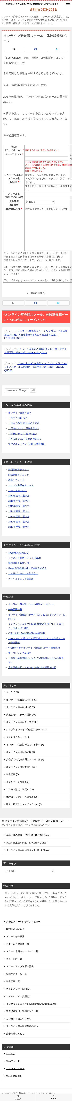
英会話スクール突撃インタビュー (23, 921)
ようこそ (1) (12, 692)
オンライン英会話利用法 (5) (20, 707)
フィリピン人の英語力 (19, 653)
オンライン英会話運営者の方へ (22, 1026)
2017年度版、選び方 (18, 495)
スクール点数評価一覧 (17, 944)
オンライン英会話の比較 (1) (20, 752)
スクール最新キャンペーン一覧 (22, 951)
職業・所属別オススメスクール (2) (24, 804)
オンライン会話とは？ (19, 412)
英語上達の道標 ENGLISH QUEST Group (28, 835)
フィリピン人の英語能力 (18, 996)
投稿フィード (13, 1061)
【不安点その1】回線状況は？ (23, 428)
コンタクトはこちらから (18, 1018)
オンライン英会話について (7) (21, 699)
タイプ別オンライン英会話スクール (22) (27, 729)
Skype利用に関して (18, 552)
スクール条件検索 (15, 936)
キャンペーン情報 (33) (17, 782)
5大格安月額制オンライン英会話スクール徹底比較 (34, 647)
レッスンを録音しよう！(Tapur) (24, 557)
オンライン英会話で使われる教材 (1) (25, 744)
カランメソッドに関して (18, 988)
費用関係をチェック (18, 469)
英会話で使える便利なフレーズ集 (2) (25, 759)
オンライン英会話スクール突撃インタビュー (31, 604)
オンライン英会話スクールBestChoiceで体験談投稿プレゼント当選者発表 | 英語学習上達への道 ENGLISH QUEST (35, 334)
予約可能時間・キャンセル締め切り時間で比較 (32, 667)
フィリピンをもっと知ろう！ (23, 573)
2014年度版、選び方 (18, 511)
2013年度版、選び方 (18, 516)
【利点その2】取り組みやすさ (23, 423)
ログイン (10, 1053)
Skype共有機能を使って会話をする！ (27, 568)
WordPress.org (13, 1076)
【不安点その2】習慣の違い (22, 433)
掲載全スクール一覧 (16, 974)
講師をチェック (16, 480)
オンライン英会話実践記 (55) (21, 767)
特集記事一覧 (15, 609)
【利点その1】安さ (18, 418)
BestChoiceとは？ (15, 929)
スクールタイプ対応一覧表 (20, 966)
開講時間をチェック (18, 475)
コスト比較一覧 (14, 959)
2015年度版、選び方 (18, 506)
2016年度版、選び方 (18, 500)
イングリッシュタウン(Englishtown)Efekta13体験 (31, 1004)
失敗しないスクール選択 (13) (21, 714)
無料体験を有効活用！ (19, 563)
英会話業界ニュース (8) (18, 737)
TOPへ (54, 1097)
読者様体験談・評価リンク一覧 (22, 1011)
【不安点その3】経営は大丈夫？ (25, 438)
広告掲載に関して (15, 1033)
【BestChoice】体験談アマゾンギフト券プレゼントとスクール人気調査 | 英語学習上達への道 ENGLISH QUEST (35, 367)
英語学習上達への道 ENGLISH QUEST (27, 842)
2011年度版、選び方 (18, 527)
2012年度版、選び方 (18, 521)
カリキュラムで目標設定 (20, 578)
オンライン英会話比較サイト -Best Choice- (28, 850)
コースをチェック (17, 490)
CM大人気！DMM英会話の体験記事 (26, 633)
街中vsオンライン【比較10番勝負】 (26, 444)
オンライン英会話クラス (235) (21, 722)
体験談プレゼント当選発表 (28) (22, 797)
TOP (34, 821)
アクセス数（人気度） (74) (20, 789)
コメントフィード (15, 1068)
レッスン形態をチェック (20, 485)
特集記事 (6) (12, 774)
